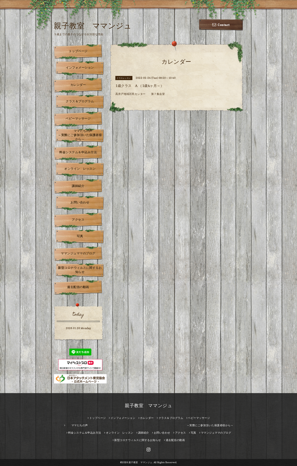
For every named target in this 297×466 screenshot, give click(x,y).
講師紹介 (78, 186)
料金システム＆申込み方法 (78, 152)
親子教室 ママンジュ (92, 25)
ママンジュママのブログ (78, 253)
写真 (80, 236)
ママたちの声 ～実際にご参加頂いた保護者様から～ (81, 135)
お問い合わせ (79, 202)
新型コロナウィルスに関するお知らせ (80, 270)
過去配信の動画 (78, 287)
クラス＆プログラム (80, 101)
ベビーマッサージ (78, 118)
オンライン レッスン (79, 169)
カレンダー (78, 85)
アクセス (78, 220)
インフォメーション (80, 67)
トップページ (78, 51)
